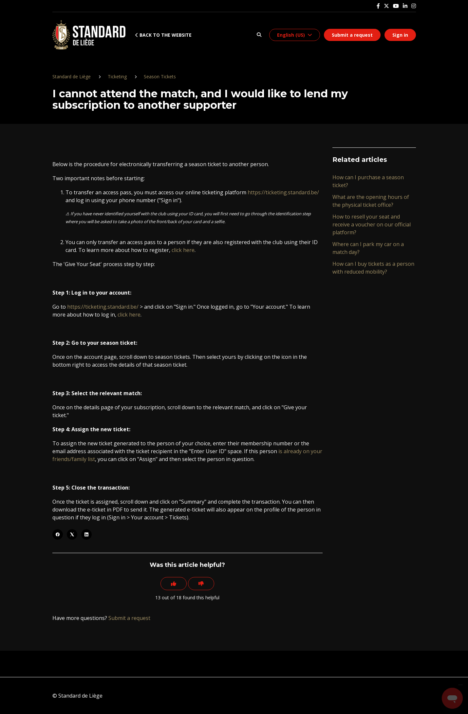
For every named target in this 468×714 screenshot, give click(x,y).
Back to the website (163, 35)
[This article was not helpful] (201, 583)
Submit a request (352, 35)
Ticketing (117, 76)
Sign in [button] (400, 35)
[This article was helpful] (173, 583)
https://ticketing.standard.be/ (283, 192)
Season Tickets (160, 76)
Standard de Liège (71, 76)
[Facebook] (57, 534)
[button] (259, 35)
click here (183, 250)
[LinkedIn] (86, 534)
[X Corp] (72, 534)
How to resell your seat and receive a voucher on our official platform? (371, 224)
